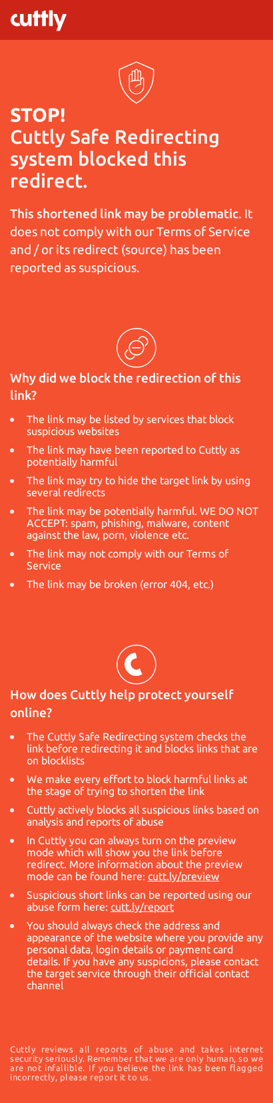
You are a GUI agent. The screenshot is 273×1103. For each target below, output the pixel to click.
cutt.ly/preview (183, 876)
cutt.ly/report (142, 907)
